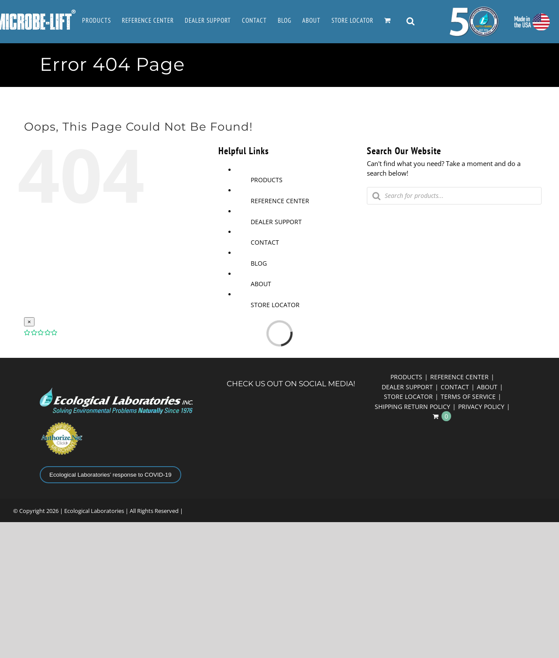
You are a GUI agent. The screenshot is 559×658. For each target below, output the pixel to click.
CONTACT (265, 242)
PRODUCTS (267, 180)
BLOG (259, 263)
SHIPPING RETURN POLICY (412, 406)
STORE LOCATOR (275, 305)
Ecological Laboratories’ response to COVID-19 (110, 474)
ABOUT (261, 284)
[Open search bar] (410, 22)
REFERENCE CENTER (280, 201)
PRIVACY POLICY (481, 406)
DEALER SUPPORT (276, 222)
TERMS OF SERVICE (468, 396)
